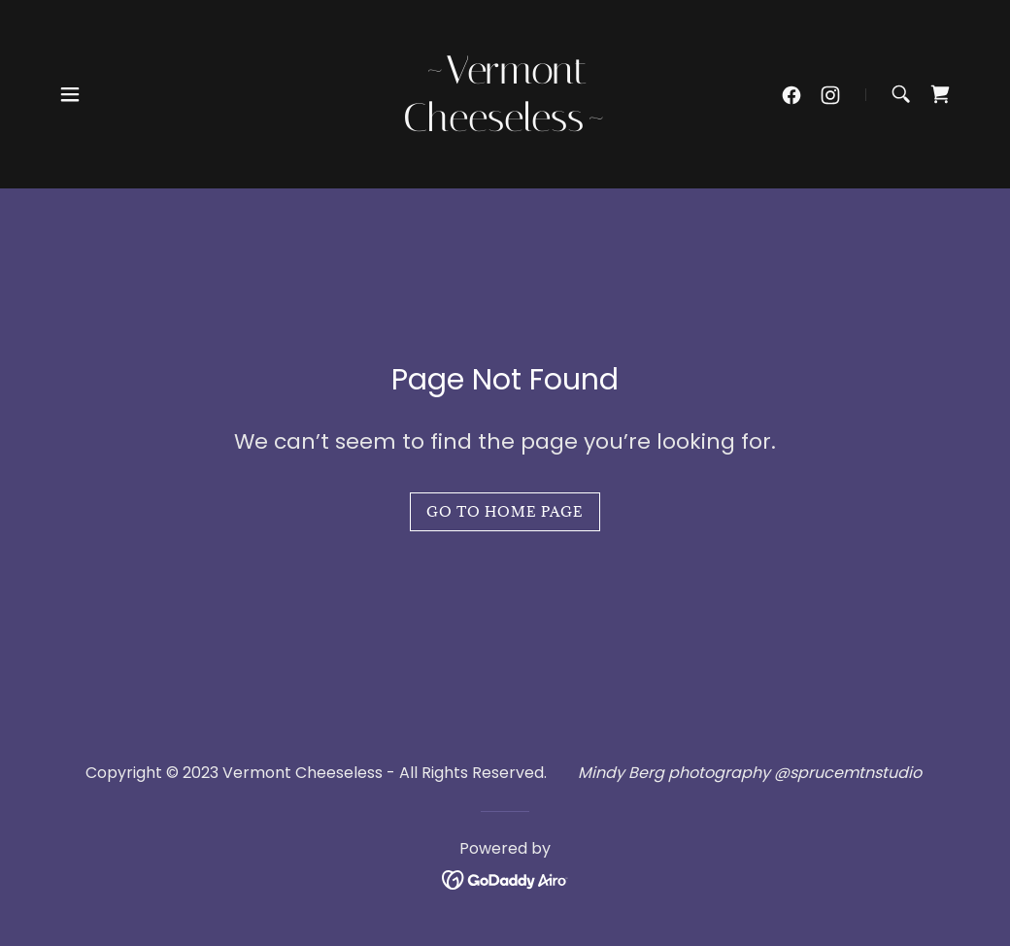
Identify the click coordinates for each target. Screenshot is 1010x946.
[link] (505, 126)
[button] (69, 94)
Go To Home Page (505, 511)
